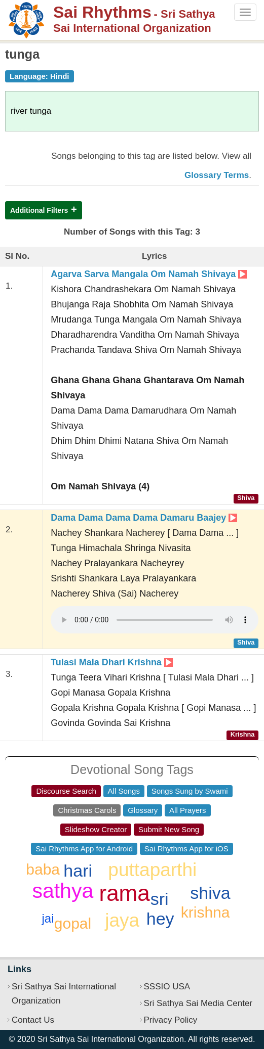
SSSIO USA (167, 986)
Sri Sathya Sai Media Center (198, 1003)
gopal (72, 923)
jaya (122, 920)
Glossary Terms (216, 175)
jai (48, 918)
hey (160, 918)
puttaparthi (152, 869)
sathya (62, 890)
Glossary (143, 810)
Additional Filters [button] (39, 210)
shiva (210, 892)
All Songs (124, 791)
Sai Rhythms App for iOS (186, 848)
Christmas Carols (87, 810)
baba (43, 869)
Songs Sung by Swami (190, 791)
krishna (205, 912)
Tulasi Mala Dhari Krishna (112, 662)
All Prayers (187, 810)
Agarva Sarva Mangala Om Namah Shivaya (149, 274)
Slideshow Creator (96, 829)
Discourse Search (66, 791)
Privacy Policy (171, 1020)
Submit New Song (168, 829)
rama (124, 893)
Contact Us (33, 1020)
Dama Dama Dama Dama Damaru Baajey (144, 518)
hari (77, 870)
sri (159, 898)
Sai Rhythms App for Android (84, 848)
